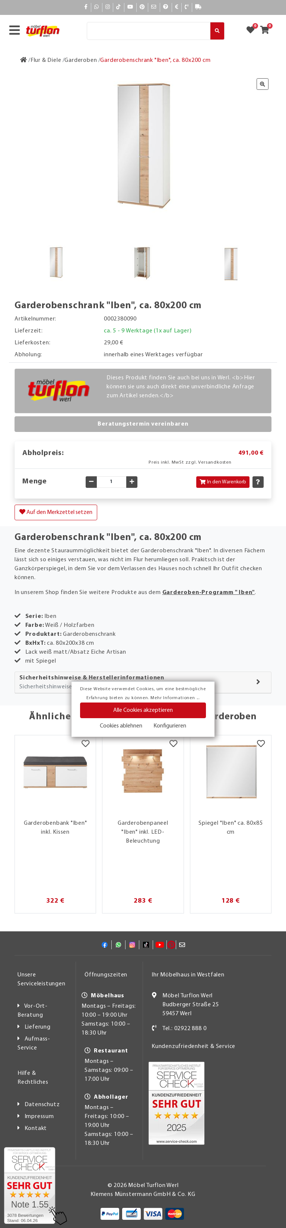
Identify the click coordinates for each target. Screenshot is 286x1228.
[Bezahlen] (177, 7)
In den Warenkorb (223, 482)
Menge (34, 481)
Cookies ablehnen (121, 726)
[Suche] (148, 31)
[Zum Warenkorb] (267, 31)
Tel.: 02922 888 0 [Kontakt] (184, 1029)
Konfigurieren (169, 726)
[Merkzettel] (85, 744)
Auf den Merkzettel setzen (55, 512)
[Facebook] (86, 7)
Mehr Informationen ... (175, 698)
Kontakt (36, 1128)
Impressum (39, 1117)
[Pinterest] (142, 7)
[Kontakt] (187, 7)
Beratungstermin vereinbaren (143, 424)
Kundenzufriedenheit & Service (193, 1046)
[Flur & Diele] (46, 60)
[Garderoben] (80, 60)
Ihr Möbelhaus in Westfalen (188, 975)
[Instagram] (107, 7)
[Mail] (154, 7)
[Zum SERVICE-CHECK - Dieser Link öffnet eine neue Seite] (29, 1185)
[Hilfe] (166, 7)
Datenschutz (42, 1105)
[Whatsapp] (96, 7)
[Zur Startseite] (23, 60)
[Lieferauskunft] (198, 7)
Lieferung (38, 1027)
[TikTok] (118, 7)
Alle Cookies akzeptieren (143, 710)
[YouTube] (130, 7)
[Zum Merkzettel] (253, 31)
